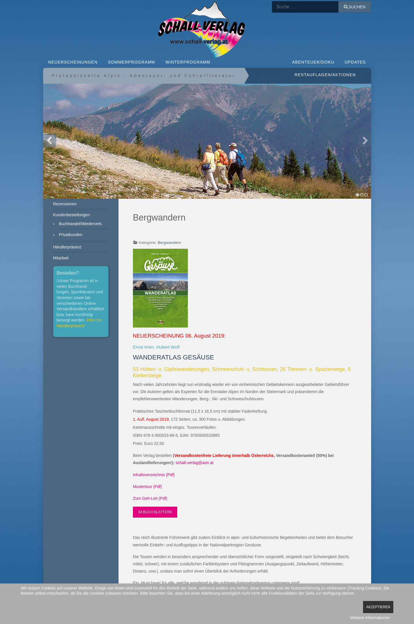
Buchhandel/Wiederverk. (81, 223)
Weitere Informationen (370, 617)
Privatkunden (71, 234)
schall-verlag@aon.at (194, 462)
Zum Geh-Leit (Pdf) (150, 498)
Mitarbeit (61, 258)
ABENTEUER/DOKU (313, 62)
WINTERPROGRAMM (187, 62)
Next (364, 140)
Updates (355, 62)
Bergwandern (169, 242)
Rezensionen (65, 204)
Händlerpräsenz (67, 247)
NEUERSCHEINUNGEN (73, 62)
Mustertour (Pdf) (147, 486)
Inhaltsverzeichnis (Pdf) (154, 474)
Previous (49, 140)
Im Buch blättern (155, 512)
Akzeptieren (378, 607)
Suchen (355, 7)
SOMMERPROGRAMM (131, 62)
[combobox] (305, 7)
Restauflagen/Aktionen (325, 74)
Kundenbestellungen (71, 215)
